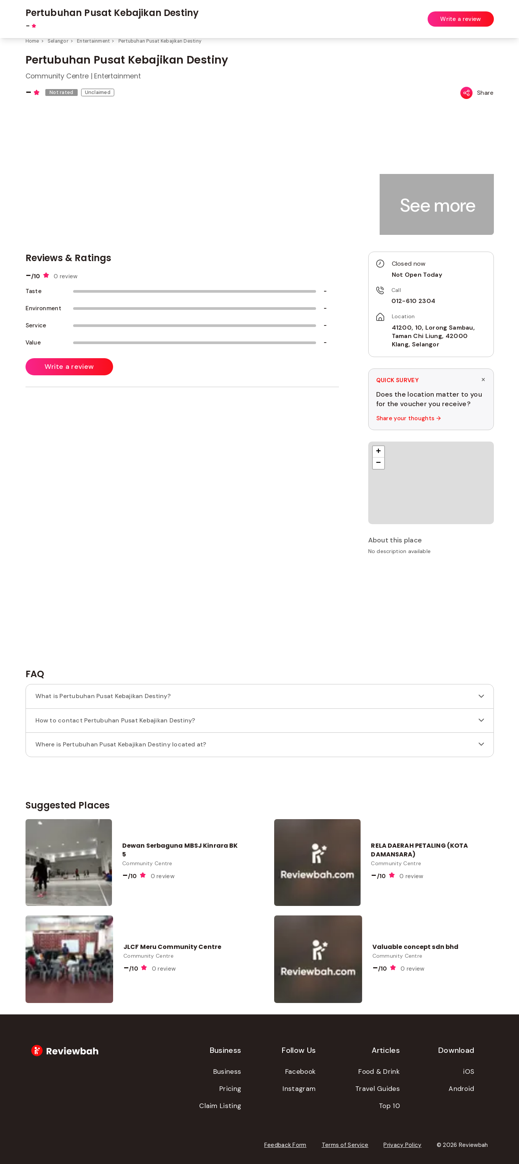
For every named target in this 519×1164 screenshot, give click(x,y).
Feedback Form (285, 1145)
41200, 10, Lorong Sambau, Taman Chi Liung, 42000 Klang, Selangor (433, 336)
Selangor (58, 41)
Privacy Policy (402, 1145)
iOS (468, 1071)
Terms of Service (345, 1145)
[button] (438, 205)
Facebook (300, 1071)
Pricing (230, 1088)
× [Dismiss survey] (483, 379)
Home (32, 41)
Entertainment (93, 41)
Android (461, 1088)
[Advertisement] (431, 614)
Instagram (299, 1088)
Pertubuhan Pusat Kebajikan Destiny (160, 41)
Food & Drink (379, 1071)
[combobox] (201, 15)
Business (227, 1071)
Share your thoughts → (408, 418)
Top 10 (389, 1106)
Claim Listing (220, 1106)
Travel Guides (377, 1088)
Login (487, 14)
